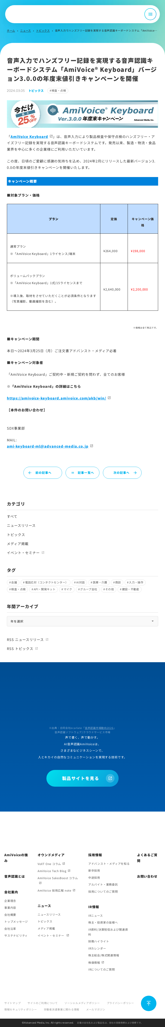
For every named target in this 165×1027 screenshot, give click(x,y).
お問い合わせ (147, 876)
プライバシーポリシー (120, 1003)
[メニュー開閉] (150, 14)
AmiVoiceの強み (16, 858)
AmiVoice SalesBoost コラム (58, 878)
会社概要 (10, 915)
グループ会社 (88, 589)
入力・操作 (136, 582)
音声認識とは (14, 876)
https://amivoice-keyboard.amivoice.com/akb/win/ (56, 398)
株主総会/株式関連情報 (103, 955)
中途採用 (94, 878)
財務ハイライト (98, 941)
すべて (12, 516)
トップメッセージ (16, 921)
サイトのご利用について (43, 1003)
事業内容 (10, 908)
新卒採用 (94, 870)
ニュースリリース (21, 525)
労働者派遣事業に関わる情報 (61, 1009)
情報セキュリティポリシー (20, 1009)
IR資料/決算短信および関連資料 (108, 931)
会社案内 (11, 892)
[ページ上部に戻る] (148, 1003)
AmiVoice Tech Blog (52, 871)
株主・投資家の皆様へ (103, 922)
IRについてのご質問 (101, 969)
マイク (68, 589)
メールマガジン (95, 1009)
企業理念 (10, 901)
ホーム (11, 30)
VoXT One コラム (49, 864)
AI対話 (80, 582)
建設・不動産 (130, 589)
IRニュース (95, 915)
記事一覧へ (82, 472)
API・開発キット (45, 589)
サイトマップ (12, 1003)
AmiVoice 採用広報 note (54, 890)
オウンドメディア (51, 855)
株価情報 (94, 962)
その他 (109, 589)
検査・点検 (59, 90)
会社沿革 (10, 929)
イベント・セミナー (23, 552)
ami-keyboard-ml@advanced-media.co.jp (48, 446)
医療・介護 (100, 582)
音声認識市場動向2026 (99, 728)
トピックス (43, 30)
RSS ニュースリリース (25, 639)
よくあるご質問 (147, 858)
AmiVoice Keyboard (29, 136)
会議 (14, 582)
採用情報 (95, 855)
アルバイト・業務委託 (103, 884)
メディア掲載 (18, 543)
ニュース (25, 30)
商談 (118, 582)
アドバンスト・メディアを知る (109, 864)
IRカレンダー (97, 948)
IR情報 (93, 906)
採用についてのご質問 (103, 891)
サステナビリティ (16, 935)
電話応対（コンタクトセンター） (46, 582)
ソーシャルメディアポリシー (82, 1003)
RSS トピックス (20, 648)
